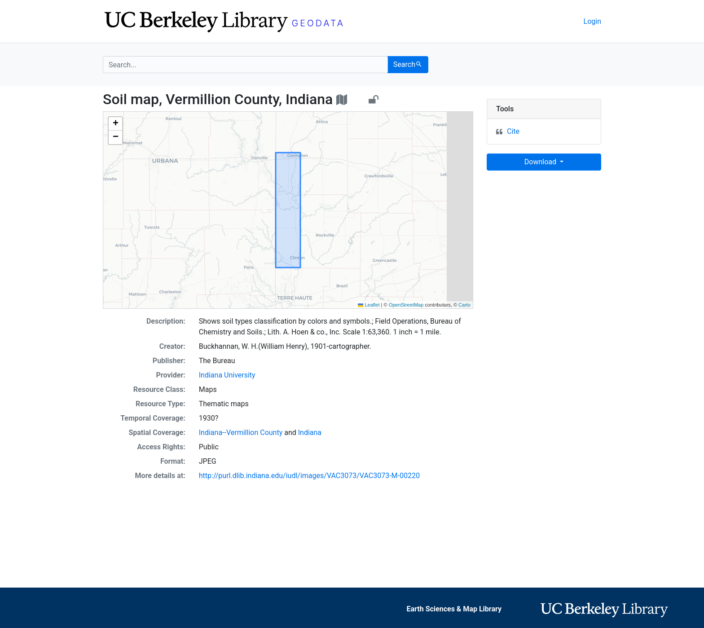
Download (541, 162)
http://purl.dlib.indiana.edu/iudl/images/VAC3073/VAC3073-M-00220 (309, 475)
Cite (513, 131)
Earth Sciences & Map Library (454, 609)
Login (592, 21)
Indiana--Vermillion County (240, 432)
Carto (464, 304)
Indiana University (227, 375)
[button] (115, 124)
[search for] (245, 64)
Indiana (309, 432)
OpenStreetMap (406, 304)
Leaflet (368, 304)
